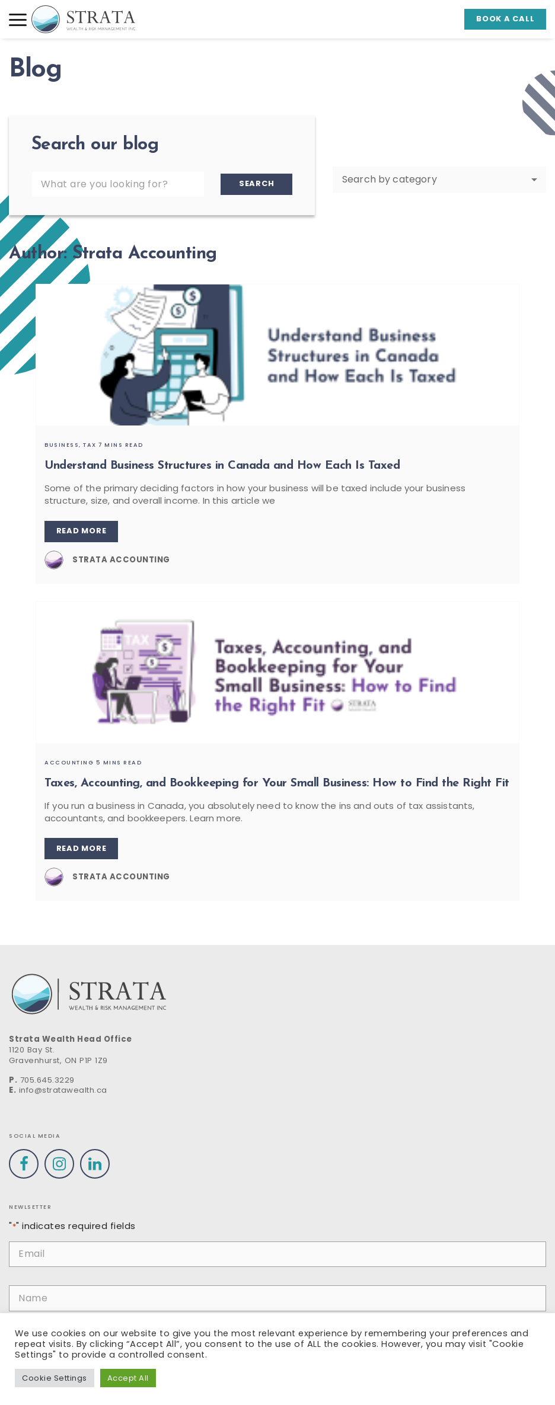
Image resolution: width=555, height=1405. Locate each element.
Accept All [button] (128, 1378)
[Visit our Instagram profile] (59, 1164)
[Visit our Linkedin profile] (95, 1164)
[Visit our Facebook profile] (24, 1164)
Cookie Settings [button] (54, 1378)
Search (257, 183)
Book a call (505, 18)
